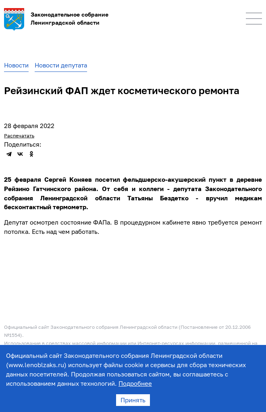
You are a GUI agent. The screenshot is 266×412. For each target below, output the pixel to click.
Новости (16, 65)
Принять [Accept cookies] (133, 400)
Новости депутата (61, 65)
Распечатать (19, 135)
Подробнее (135, 383)
